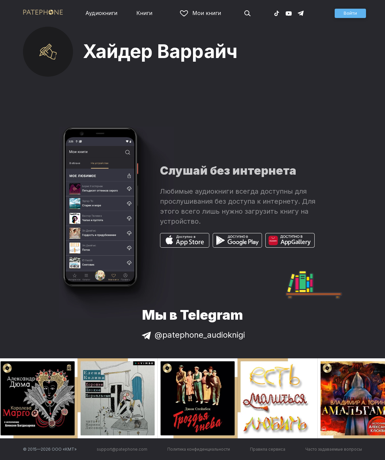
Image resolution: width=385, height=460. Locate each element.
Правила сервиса (267, 449)
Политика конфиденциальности (198, 449)
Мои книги (200, 13)
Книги (144, 13)
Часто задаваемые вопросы (333, 449)
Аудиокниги (101, 13)
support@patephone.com (122, 449)
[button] (350, 13)
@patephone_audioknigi (192, 335)
